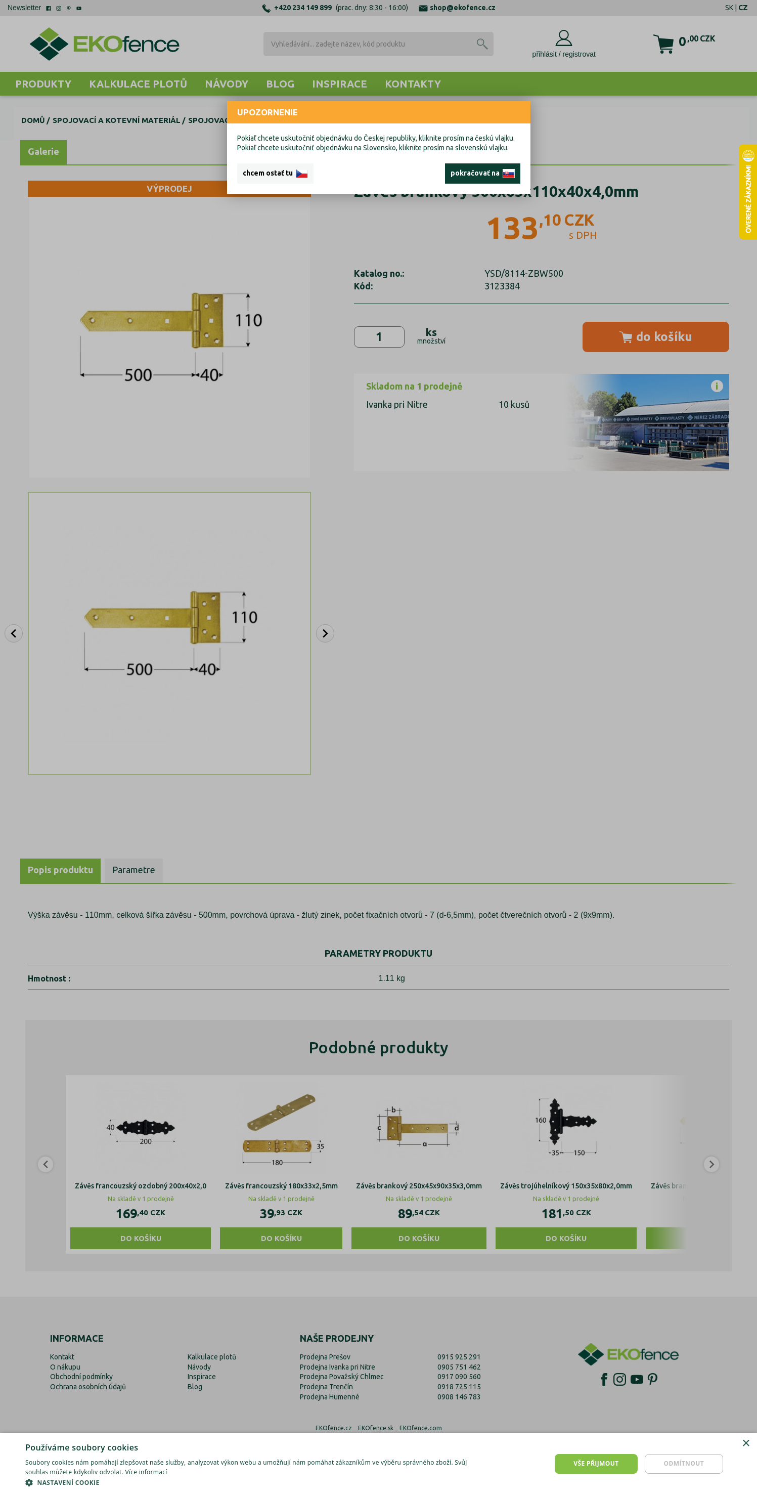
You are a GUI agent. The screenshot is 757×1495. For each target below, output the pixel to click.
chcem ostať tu (275, 173)
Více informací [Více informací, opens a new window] (146, 1472)
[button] (253, 1482)
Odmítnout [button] (683, 1463)
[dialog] (378, 1464)
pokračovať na (483, 173)
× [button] (745, 1443)
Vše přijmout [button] (595, 1463)
